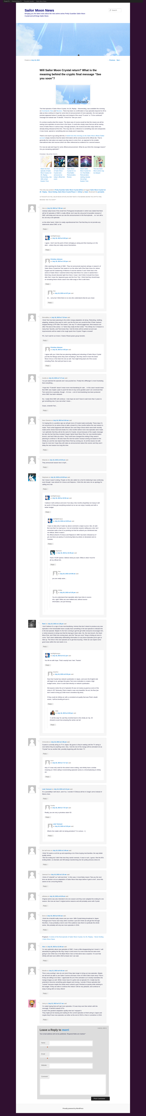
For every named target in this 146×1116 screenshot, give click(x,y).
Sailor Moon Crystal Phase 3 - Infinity (70, 192)
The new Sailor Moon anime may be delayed (99, 171)
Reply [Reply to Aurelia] (45, 410)
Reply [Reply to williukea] (45, 906)
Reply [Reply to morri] (48, 777)
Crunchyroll (45, 111)
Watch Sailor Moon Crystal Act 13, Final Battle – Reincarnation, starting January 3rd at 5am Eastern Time (85, 175)
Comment (44, 1076)
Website (44, 1065)
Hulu (51, 111)
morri (65, 1029)
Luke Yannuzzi (47, 789)
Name (44, 1043)
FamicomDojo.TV (17, 1)
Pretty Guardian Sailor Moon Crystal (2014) (69, 190)
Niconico (59, 111)
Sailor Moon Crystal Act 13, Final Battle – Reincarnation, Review (71, 173)
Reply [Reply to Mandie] (45, 993)
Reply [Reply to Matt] (53, 725)
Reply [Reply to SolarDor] (50, 704)
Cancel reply (102, 1028)
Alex (43, 947)
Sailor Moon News (41, 1)
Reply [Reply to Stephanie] (45, 489)
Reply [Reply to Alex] (45, 229)
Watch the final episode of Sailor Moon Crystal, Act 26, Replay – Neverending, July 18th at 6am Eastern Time (46, 175)
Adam (86, 192)
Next (119, 60)
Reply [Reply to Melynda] (45, 467)
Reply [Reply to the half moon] (45, 864)
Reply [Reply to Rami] (45, 646)
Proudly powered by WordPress (73, 1108)
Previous (111, 60)
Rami (44, 624)
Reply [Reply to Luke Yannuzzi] (45, 799)
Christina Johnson (56, 259)
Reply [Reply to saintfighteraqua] (48, 250)
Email (44, 1054)
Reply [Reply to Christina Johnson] (48, 284)
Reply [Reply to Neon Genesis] (45, 450)
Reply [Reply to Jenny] (45, 1020)
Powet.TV (7, 1)
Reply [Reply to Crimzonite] (45, 754)
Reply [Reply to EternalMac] (45, 340)
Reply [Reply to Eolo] (45, 930)
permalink (101, 192)
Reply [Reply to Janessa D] (45, 886)
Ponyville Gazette (29, 1)
